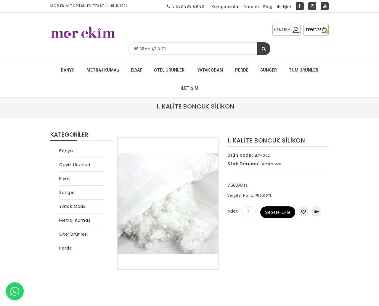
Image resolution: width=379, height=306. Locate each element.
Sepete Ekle (278, 212)
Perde (65, 248)
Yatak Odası (73, 206)
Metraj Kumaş (75, 220)
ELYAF (136, 70)
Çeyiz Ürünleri (74, 165)
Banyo (66, 151)
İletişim (284, 6)
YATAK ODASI (210, 70)
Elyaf (64, 179)
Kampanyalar (226, 6)
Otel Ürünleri (170, 70)
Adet (232, 211)
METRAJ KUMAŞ (102, 70)
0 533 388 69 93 (184, 6)
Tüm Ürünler (303, 70)
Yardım (251, 6)
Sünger (67, 192)
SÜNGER (268, 70)
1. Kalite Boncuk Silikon (195, 106)
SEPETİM (316, 29)
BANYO (68, 70)
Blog (267, 6)
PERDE (241, 70)
